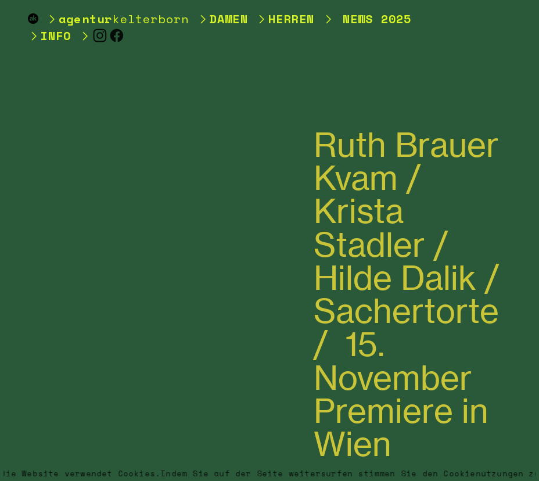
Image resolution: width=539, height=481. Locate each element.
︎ (117, 35)
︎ (100, 35)
